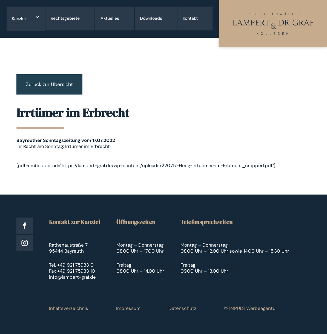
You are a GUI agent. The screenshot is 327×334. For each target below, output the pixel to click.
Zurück (49, 84)
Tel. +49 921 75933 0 (71, 265)
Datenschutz (182, 308)
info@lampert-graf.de (72, 277)
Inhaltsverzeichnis (68, 308)
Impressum (128, 308)
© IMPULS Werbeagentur (250, 308)
